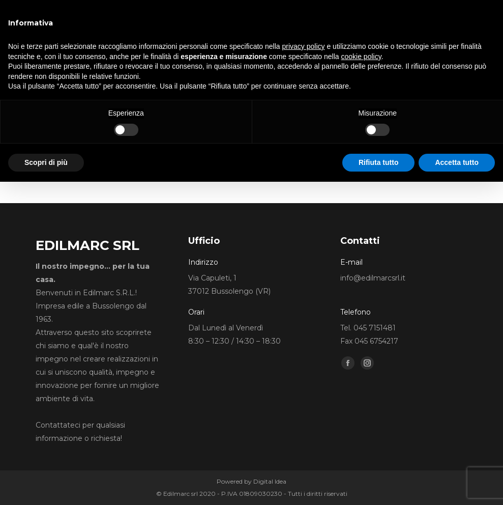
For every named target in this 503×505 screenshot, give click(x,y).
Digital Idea (269, 481)
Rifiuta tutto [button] (379, 162)
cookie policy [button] (361, 56)
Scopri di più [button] (46, 162)
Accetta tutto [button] (457, 162)
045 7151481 (374, 327)
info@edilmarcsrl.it (372, 278)
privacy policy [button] (303, 46)
